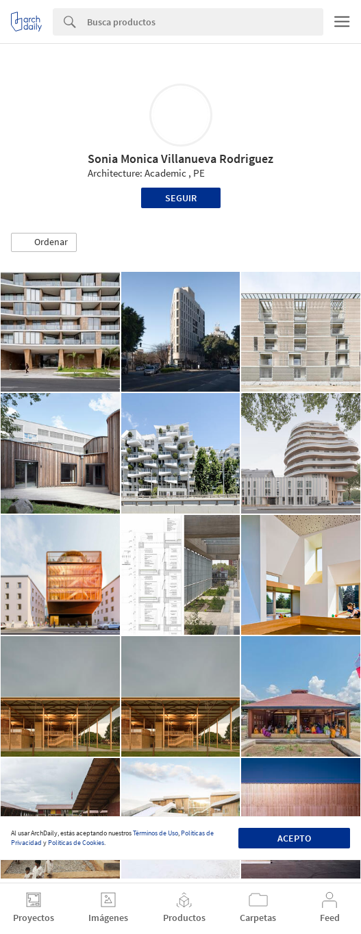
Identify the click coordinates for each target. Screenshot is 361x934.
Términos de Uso (155, 833)
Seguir (181, 198)
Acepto (294, 838)
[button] (44, 242)
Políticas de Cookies (76, 842)
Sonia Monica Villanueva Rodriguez (180, 158)
